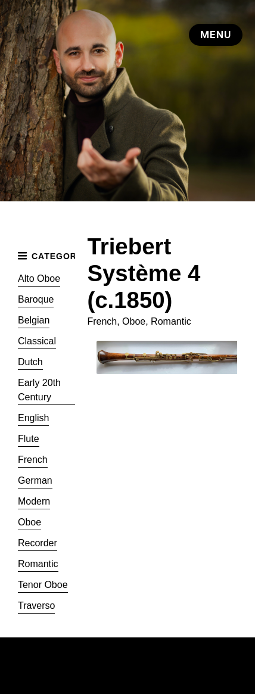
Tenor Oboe (43, 585)
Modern (34, 501)
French (33, 460)
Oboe (29, 522)
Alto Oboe (39, 278)
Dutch (30, 362)
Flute (28, 439)
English (33, 418)
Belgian (33, 320)
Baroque (36, 299)
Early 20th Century (39, 390)
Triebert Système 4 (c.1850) (143, 273)
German (35, 480)
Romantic (38, 564)
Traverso (36, 605)
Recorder (37, 543)
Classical (37, 341)
